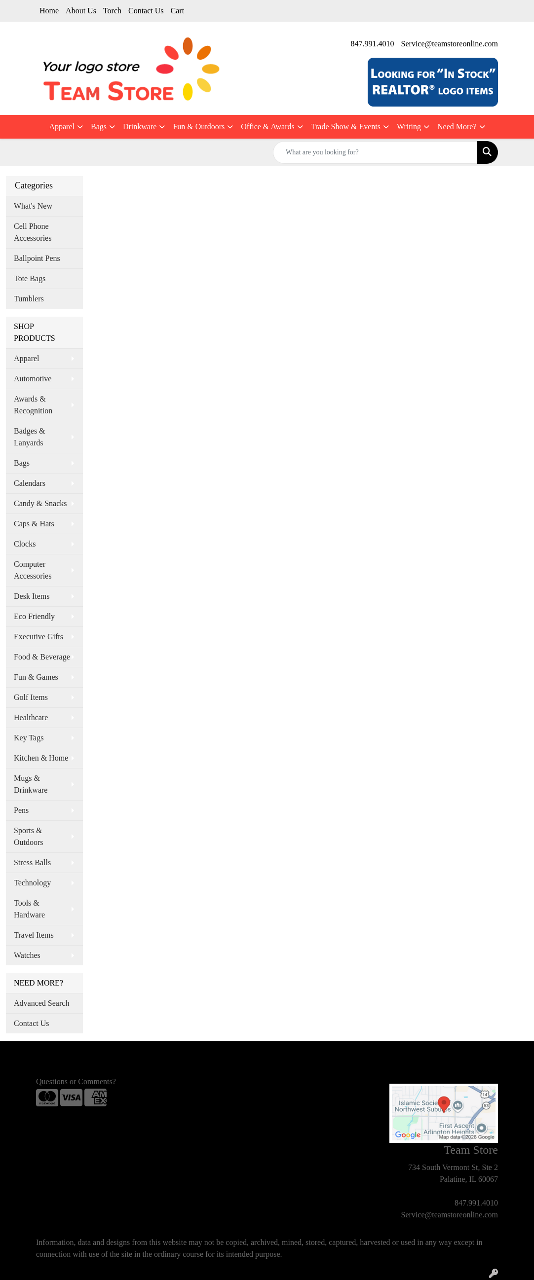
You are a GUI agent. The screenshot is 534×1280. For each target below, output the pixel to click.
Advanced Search (41, 1003)
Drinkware (139, 126)
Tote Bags (29, 278)
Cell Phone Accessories (32, 232)
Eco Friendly (34, 616)
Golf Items (31, 697)
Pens (21, 810)
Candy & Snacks (40, 503)
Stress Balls (32, 862)
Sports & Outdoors (28, 836)
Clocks (25, 544)
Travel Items (34, 935)
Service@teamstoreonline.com (449, 43)
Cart (178, 10)
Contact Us (146, 10)
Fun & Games (36, 677)
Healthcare (31, 717)
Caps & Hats (34, 523)
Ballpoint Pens (37, 258)
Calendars (29, 483)
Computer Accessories (32, 570)
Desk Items (31, 596)
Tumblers (29, 298)
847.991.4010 (372, 43)
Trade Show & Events (346, 126)
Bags (99, 126)
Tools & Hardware (29, 909)
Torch (112, 10)
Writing (409, 126)
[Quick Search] (375, 152)
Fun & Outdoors (199, 126)
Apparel (62, 126)
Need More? (457, 126)
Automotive (32, 378)
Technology (32, 882)
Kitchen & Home (41, 758)
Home (49, 10)
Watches (27, 955)
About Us (81, 10)
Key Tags (28, 737)
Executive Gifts (38, 636)
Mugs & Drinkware (30, 784)
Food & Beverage (42, 657)
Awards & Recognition (33, 405)
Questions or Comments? (76, 1081)
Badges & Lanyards (29, 437)
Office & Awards (267, 126)
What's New (33, 206)
